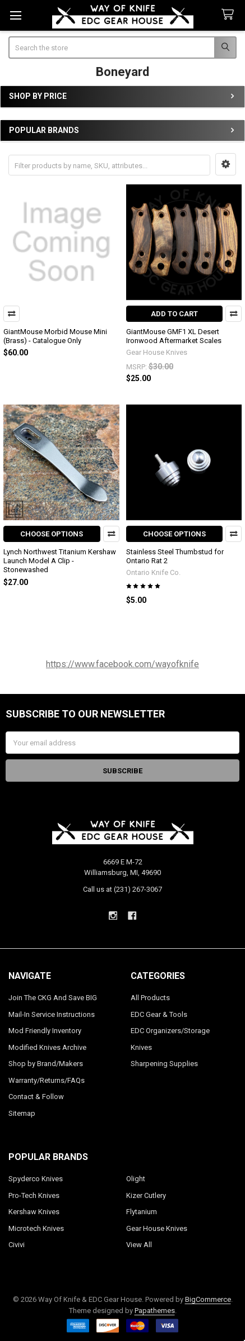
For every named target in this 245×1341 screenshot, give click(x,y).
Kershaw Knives (33, 1211)
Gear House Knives (156, 1228)
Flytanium (141, 1211)
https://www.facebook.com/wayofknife (122, 664)
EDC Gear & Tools (159, 1014)
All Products (150, 997)
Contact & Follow (36, 1096)
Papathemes (155, 1310)
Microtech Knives (36, 1228)
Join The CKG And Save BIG (52, 997)
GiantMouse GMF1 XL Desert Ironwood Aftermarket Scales (173, 336)
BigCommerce (208, 1299)
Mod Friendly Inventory (44, 1030)
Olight (135, 1178)
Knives (141, 1047)
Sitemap (21, 1113)
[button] (225, 164)
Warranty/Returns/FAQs (46, 1080)
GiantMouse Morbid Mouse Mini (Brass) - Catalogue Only (55, 336)
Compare (11, 314)
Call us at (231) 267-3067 (122, 889)
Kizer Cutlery (146, 1195)
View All (139, 1244)
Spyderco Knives (35, 1178)
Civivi (16, 1244)
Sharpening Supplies (164, 1063)
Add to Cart (174, 314)
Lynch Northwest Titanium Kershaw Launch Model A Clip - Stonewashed (59, 561)
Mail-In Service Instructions (51, 1014)
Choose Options (51, 534)
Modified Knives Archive (47, 1047)
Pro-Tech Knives (33, 1195)
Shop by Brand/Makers (45, 1063)
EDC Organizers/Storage (170, 1030)
